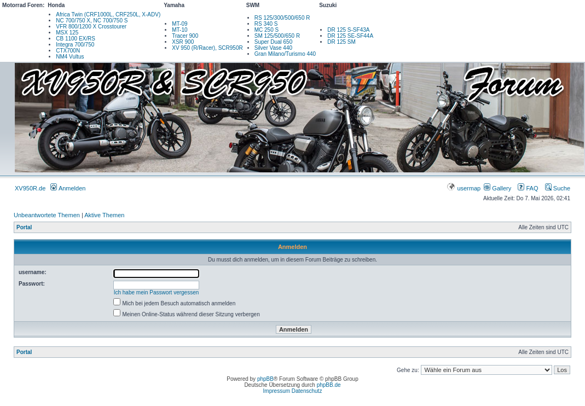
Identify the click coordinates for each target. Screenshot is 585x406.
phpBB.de (329, 385)
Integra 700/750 (75, 45)
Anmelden (67, 188)
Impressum (276, 391)
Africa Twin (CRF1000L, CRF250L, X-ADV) (108, 14)
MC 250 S (266, 30)
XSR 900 (183, 42)
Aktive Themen (104, 215)
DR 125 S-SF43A (348, 30)
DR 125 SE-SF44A (350, 36)
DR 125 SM (341, 42)
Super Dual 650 (273, 42)
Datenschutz (307, 391)
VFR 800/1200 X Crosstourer (91, 27)
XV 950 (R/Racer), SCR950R (207, 48)
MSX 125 (67, 33)
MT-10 (179, 30)
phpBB (265, 379)
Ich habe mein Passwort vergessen (156, 292)
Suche (557, 188)
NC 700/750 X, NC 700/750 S (92, 21)
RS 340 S (266, 24)
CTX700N (68, 51)
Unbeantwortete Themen (47, 215)
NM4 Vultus (70, 57)
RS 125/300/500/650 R (282, 18)
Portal (24, 227)
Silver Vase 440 (273, 48)
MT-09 (179, 24)
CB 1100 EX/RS (75, 39)
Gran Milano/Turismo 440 (285, 54)
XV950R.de (30, 188)
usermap (464, 188)
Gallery (497, 188)
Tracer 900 (185, 36)
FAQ (528, 188)
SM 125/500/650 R (277, 36)
